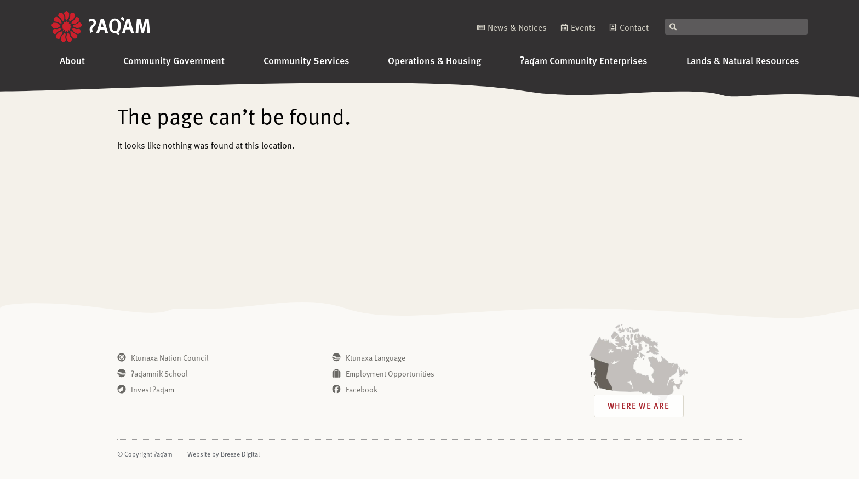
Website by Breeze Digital (223, 453)
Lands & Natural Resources (742, 60)
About (72, 60)
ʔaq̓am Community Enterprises (584, 60)
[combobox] (736, 27)
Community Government (174, 60)
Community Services (307, 60)
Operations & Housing (435, 60)
